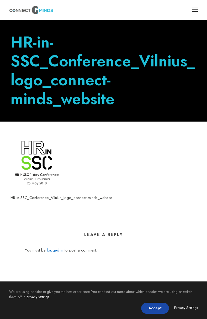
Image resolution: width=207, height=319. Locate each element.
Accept (155, 308)
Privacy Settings (186, 307)
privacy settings (37, 297)
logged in (55, 250)
